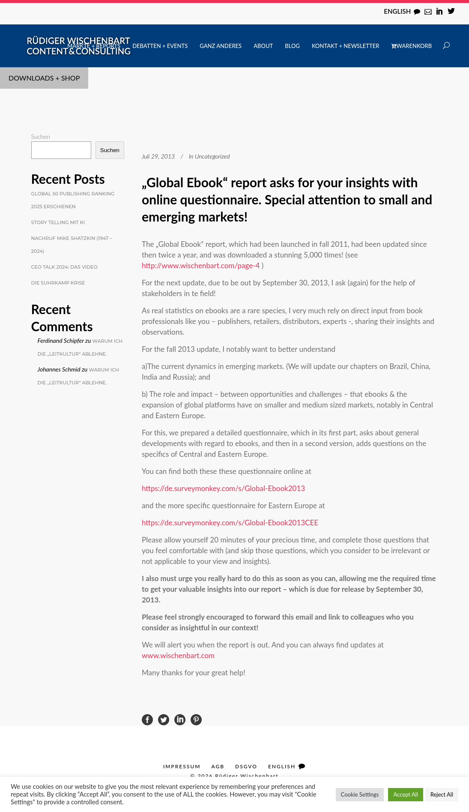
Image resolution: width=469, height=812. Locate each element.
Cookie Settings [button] (360, 794)
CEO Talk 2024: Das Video (64, 267)
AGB (217, 766)
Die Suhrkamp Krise (58, 283)
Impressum (181, 766)
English (397, 11)
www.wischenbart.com (178, 655)
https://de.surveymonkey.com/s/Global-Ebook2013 (224, 488)
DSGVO (246, 766)
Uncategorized (212, 156)
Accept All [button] (405, 794)
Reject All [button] (441, 794)
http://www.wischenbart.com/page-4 (201, 265)
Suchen (40, 136)
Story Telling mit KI (58, 222)
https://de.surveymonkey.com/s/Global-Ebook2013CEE (230, 522)
